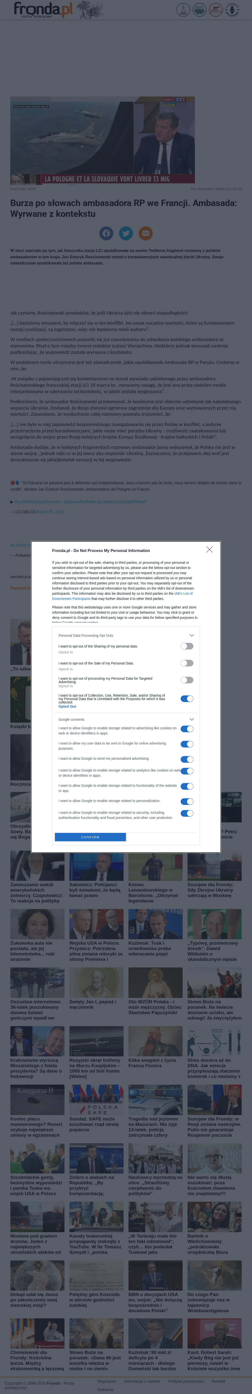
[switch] (187, 646)
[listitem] (126, 635)
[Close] (211, 551)
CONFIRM (90, 837)
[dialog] (126, 697)
